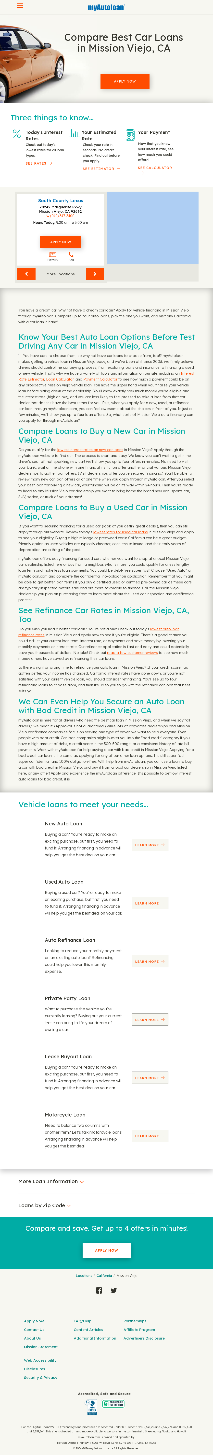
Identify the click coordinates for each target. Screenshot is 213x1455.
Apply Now (125, 81)
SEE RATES (36, 163)
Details (53, 257)
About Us (32, 1338)
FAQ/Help (82, 1321)
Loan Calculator (59, 379)
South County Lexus (60, 200)
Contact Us (34, 1329)
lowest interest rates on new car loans (90, 449)
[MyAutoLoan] (106, 7)
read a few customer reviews (132, 652)
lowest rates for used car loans (120, 532)
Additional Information (95, 1338)
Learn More (147, 845)
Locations (84, 1275)
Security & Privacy (40, 1377)
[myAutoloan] (104, 1403)
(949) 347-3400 (62, 216)
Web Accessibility (40, 1360)
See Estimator (98, 169)
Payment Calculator (100, 379)
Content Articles (88, 1329)
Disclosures (34, 1369)
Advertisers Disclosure (144, 1338)
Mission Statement (41, 1346)
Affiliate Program (139, 1329)
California (104, 1275)
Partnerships (135, 1321)
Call (71, 257)
